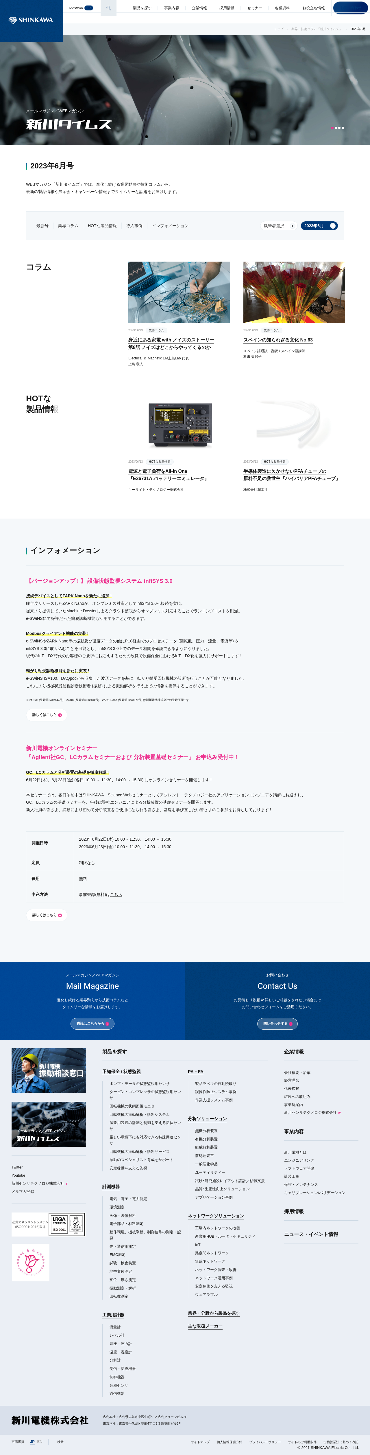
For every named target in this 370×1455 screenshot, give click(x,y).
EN (39, 1441)
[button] (332, 128)
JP (32, 1441)
